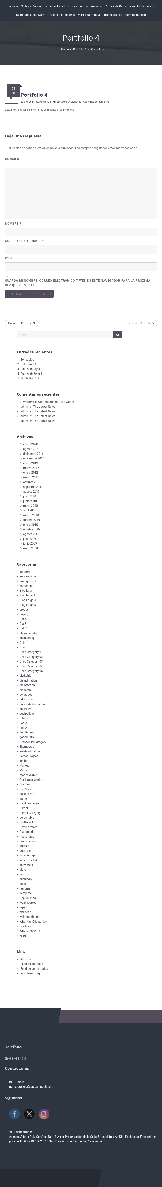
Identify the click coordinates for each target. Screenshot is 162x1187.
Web (8, 258)
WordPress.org (30, 973)
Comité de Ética (135, 14)
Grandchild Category (32, 742)
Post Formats (28, 827)
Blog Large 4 (27, 600)
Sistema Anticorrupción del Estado (44, 6)
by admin (28, 101)
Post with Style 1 (31, 373)
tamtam (24, 888)
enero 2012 (30, 472)
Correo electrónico (24, 241)
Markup (24, 765)
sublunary (25, 879)
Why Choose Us (29, 931)
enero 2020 (30, 444)
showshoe (26, 864)
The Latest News (44, 406)
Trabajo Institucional (61, 14)
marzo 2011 (31, 477)
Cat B (23, 623)
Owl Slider (25, 789)
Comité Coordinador (86, 6)
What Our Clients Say (33, 921)
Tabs (22, 883)
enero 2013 (30, 463)
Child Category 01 (31, 652)
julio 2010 (29, 496)
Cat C (23, 628)
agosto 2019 (31, 449)
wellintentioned (29, 916)
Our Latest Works (30, 779)
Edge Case (26, 699)
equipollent (26, 713)
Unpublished (27, 898)
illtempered (26, 746)
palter (23, 798)
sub (21, 874)
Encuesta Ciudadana (32, 704)
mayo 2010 (30, 505)
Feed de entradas (31, 964)
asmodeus (26, 586)
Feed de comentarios (34, 968)
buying (23, 614)
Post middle (27, 831)
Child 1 (23, 642)
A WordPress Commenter (37, 401)
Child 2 (23, 647)
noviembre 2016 (33, 458)
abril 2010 (29, 510)
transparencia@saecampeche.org (31, 1086)
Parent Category (29, 813)
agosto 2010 (31, 491)
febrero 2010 (31, 520)
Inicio (12, 6)
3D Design (62, 101)
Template (25, 893)
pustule (24, 845)
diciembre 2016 (33, 453)
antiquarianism (29, 576)
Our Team (25, 784)
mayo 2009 (30, 548)
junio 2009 (30, 543)
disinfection (27, 685)
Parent (23, 808)
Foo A (23, 723)
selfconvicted (28, 860)
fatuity (23, 718)
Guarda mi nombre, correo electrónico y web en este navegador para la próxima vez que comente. (77, 283)
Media (23, 770)
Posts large (26, 836)
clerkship (25, 675)
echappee (25, 694)
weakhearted (27, 902)
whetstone (26, 926)
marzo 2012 (31, 468)
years (23, 935)
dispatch (25, 690)
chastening (26, 638)
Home (65, 49)
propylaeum (27, 841)
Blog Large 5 (27, 605)
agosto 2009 (31, 534)
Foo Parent (26, 732)
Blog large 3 (27, 595)
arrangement (27, 581)
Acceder (25, 959)
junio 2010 (30, 501)
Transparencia (113, 14)
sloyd (22, 869)
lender (23, 760)
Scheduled (27, 359)
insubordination (29, 751)
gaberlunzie (27, 737)
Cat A (23, 619)
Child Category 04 (31, 666)
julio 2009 (29, 539)
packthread (26, 794)
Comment (13, 159)
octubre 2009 (31, 529)
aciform (24, 571)
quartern (25, 850)
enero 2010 (30, 524)
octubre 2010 (31, 482)
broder (23, 609)
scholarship (27, 855)
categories (75, 101)
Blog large (25, 590)
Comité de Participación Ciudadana (128, 6)
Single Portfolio (30, 378)
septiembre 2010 (34, 487)
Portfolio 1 (80, 49)
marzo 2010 (31, 515)
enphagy (25, 708)
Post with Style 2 (31, 369)
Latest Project (28, 756)
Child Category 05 (31, 671)
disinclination (28, 680)
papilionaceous (29, 803)
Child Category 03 (31, 661)
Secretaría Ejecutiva (29, 15)
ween (22, 907)
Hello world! (28, 364)
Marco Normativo (89, 14)
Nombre (13, 223)
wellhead (25, 912)
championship (28, 633)
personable (26, 817)
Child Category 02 (31, 657)
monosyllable (28, 775)
